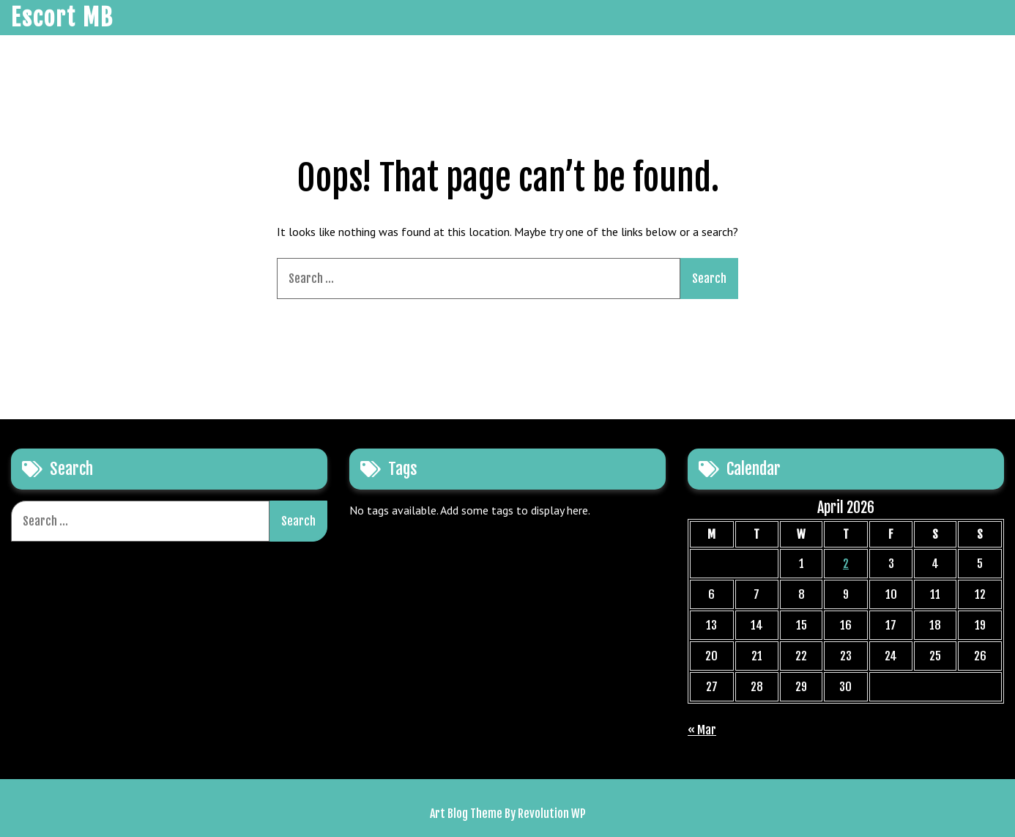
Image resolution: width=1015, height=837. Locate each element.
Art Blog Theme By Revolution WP (508, 813)
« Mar (702, 730)
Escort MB (62, 17)
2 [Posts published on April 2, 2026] (846, 563)
